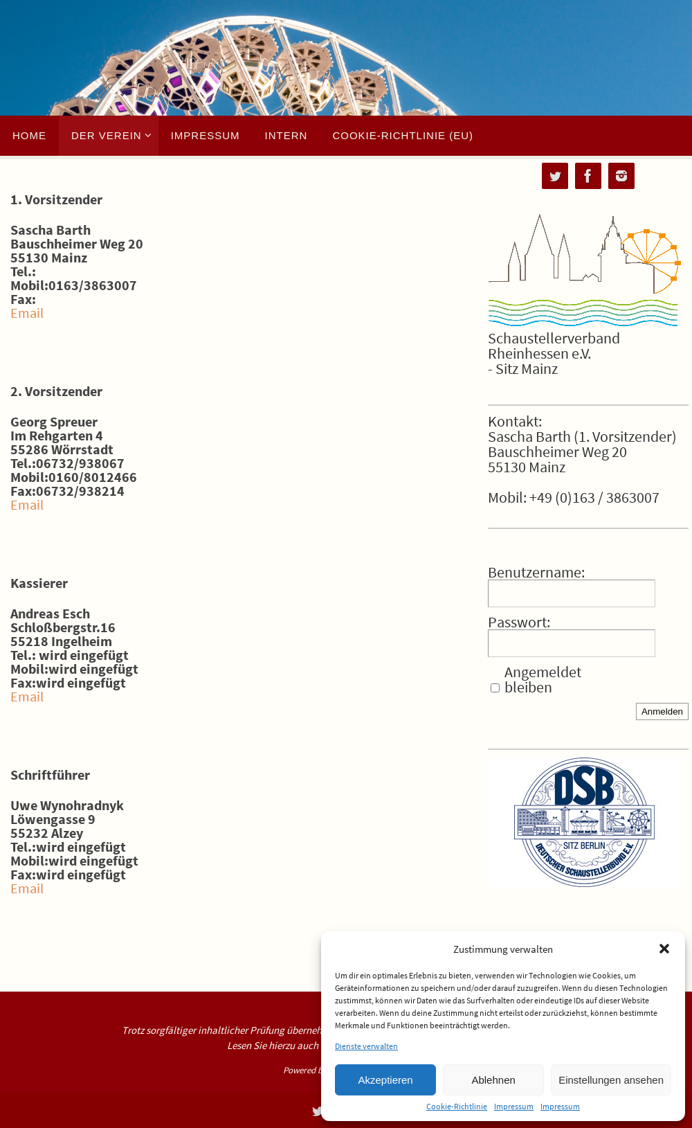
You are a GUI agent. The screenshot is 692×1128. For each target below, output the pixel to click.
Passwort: (519, 621)
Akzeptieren (385, 1080)
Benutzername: (536, 572)
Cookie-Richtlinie (456, 1106)
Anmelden (662, 711)
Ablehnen (493, 1080)
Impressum (514, 1106)
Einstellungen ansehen (611, 1080)
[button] (664, 949)
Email (27, 312)
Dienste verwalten (366, 1046)
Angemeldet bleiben (542, 679)
